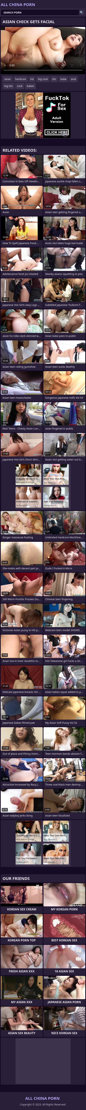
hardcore (20, 79)
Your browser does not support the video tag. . (43, 50)
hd (32, 79)
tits (54, 79)
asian (7, 79)
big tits (8, 86)
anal (73, 79)
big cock (43, 79)
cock (19, 86)
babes (30, 86)
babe (63, 79)
